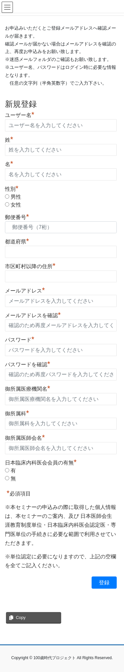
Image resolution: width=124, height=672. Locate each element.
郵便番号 (17, 216)
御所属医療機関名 (27, 388)
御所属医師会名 (25, 437)
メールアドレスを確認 (33, 314)
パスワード (19, 339)
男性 (16, 197)
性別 (12, 189)
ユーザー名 (19, 114)
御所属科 (17, 412)
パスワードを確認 (27, 363)
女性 (16, 205)
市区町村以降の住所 (30, 265)
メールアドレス (25, 290)
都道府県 (17, 240)
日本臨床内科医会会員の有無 (41, 462)
